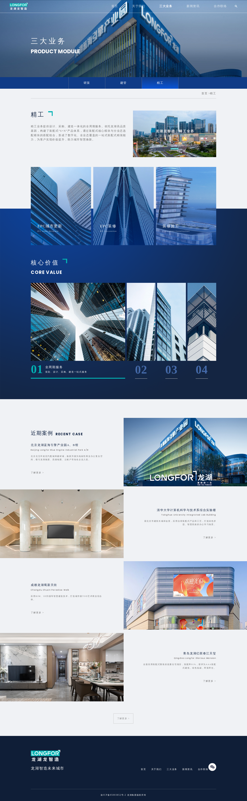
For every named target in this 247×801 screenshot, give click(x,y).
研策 (87, 82)
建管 (123, 82)
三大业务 (165, 6)
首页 (114, 6)
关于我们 (138, 6)
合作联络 (220, 6)
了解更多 (37, 472)
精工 (160, 82)
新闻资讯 (193, 6)
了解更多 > (123, 718)
